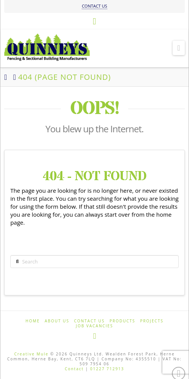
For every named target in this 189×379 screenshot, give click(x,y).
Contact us (89, 321)
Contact (74, 368)
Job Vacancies (94, 325)
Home (32, 321)
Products (122, 321)
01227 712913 (107, 368)
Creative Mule (31, 354)
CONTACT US (94, 6)
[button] (179, 48)
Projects (152, 321)
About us (56, 321)
